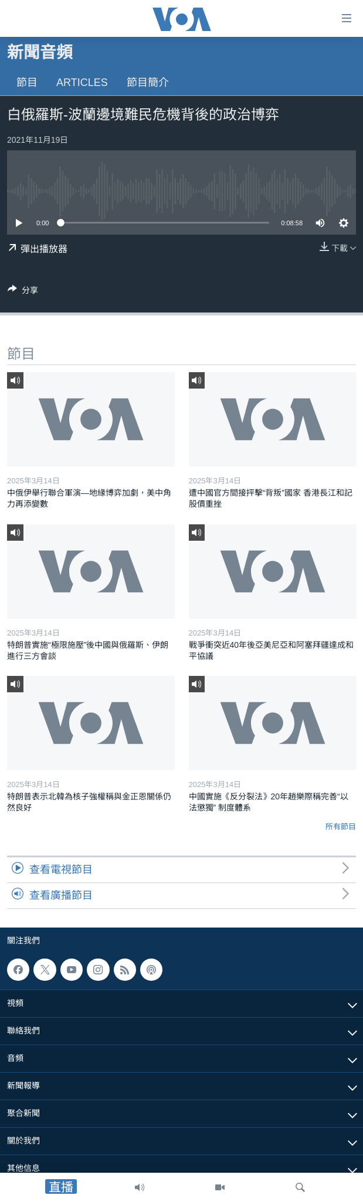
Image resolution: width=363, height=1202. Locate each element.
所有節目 (340, 826)
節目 (27, 82)
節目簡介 (148, 82)
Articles (82, 82)
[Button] (23, 292)
